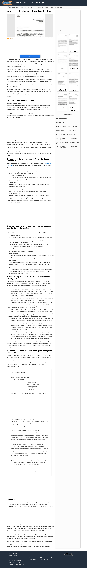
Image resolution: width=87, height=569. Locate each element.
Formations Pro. (32, 556)
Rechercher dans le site (14, 559)
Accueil (19, 3)
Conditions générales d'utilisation (16, 564)
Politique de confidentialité (15, 560)
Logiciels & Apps (43, 556)
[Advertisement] (30, 47)
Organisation (54, 556)
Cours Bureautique (38, 7)
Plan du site (11, 566)
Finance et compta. (55, 554)
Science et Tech (32, 559)
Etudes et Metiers (55, 557)
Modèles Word (58, 7)
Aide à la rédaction (44, 557)
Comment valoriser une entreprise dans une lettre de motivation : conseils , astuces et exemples (67, 126)
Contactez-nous (13, 553)
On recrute (11, 557)
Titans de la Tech (44, 559)
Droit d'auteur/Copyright (14, 562)
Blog (25, 3)
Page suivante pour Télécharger (30, 56)
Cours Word (49, 7)
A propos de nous (13, 555)
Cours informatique (36, 3)
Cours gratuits (13, 7)
